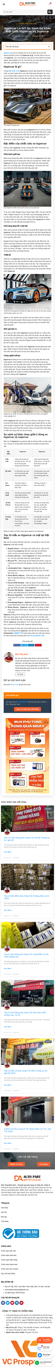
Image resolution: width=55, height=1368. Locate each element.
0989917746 (18, 633)
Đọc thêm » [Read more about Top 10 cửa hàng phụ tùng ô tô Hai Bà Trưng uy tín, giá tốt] (8, 852)
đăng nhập (14, 684)
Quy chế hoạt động (8, 1273)
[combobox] (24, 12)
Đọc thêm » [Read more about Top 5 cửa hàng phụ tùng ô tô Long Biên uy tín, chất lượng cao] (8, 968)
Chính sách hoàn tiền (8, 1255)
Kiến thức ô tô (30, 24)
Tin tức (21, 24)
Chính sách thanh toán (9, 1264)
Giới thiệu (4, 1208)
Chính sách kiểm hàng (9, 1260)
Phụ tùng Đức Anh (37, 635)
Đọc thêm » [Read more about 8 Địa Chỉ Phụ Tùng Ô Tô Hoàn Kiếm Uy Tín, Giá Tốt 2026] (8, 1143)
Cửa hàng (4, 1221)
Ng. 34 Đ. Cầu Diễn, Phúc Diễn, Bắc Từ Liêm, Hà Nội (30, 1286)
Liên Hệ (4, 1212)
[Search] (50, 12)
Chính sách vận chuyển (9, 1269)
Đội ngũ (4, 1217)
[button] (3, 4)
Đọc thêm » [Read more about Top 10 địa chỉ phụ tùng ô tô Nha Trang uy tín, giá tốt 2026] (8, 1085)
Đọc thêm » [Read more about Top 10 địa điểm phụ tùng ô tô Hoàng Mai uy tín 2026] (8, 910)
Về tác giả (20, 674)
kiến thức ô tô (13, 71)
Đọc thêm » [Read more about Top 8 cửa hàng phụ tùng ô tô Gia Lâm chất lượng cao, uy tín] (8, 1027)
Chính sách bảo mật (8, 1251)
